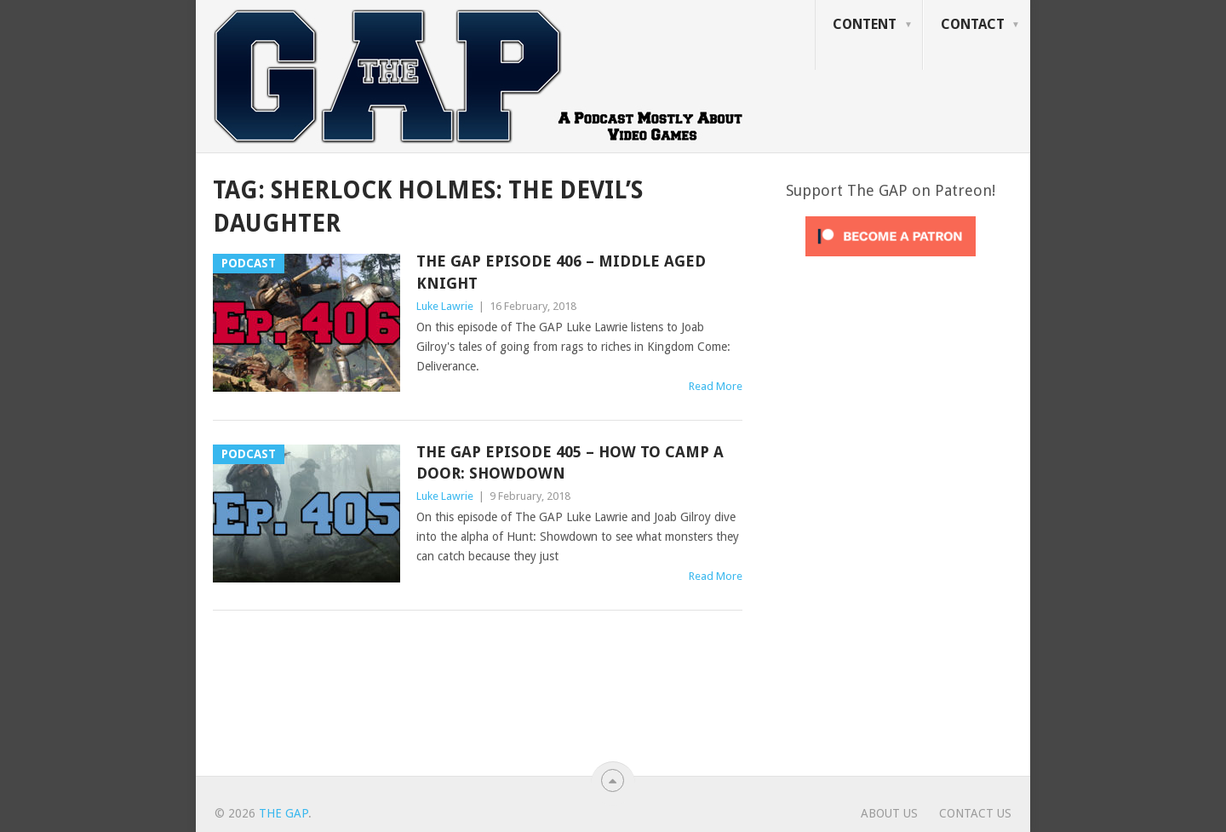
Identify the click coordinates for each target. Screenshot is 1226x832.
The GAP (283, 813)
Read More (715, 386)
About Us (889, 813)
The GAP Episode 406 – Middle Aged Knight (561, 271)
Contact (973, 24)
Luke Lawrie (444, 306)
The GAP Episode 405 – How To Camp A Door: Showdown (570, 462)
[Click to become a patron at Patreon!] (890, 260)
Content (865, 24)
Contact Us (975, 813)
